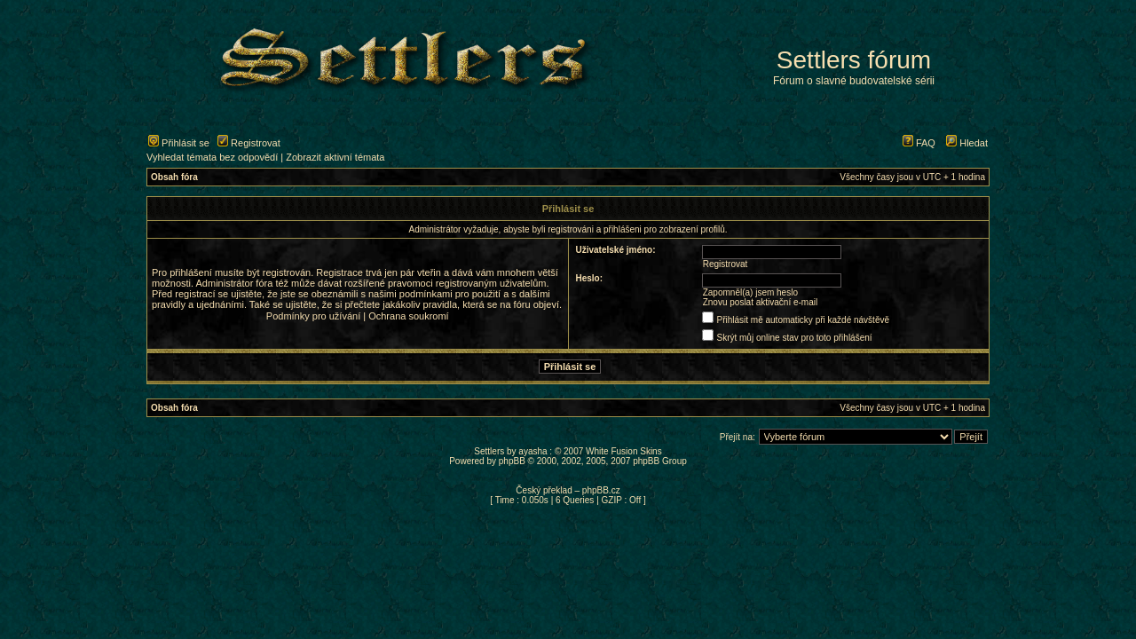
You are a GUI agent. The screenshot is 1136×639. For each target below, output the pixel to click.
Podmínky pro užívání (313, 316)
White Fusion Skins (624, 451)
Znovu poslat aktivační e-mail (760, 302)
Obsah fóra (174, 177)
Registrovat (248, 143)
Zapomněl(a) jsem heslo (750, 292)
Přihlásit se (178, 143)
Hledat (967, 143)
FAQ (919, 143)
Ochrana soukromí (408, 316)
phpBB (512, 461)
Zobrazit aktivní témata (335, 157)
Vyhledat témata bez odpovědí (212, 157)
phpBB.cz (601, 490)
